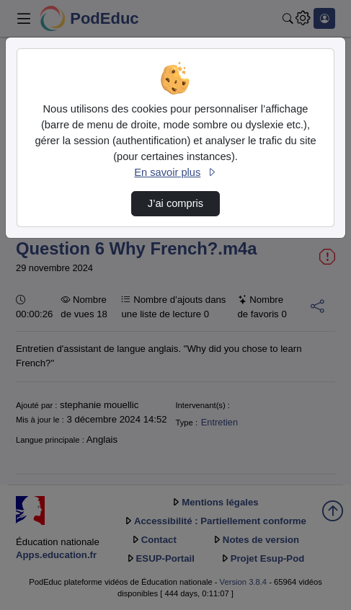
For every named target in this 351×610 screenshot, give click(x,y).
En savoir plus (175, 172)
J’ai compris (175, 203)
